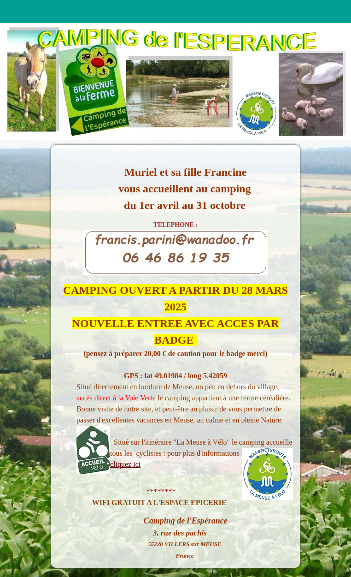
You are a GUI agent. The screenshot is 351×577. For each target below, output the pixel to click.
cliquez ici (125, 464)
